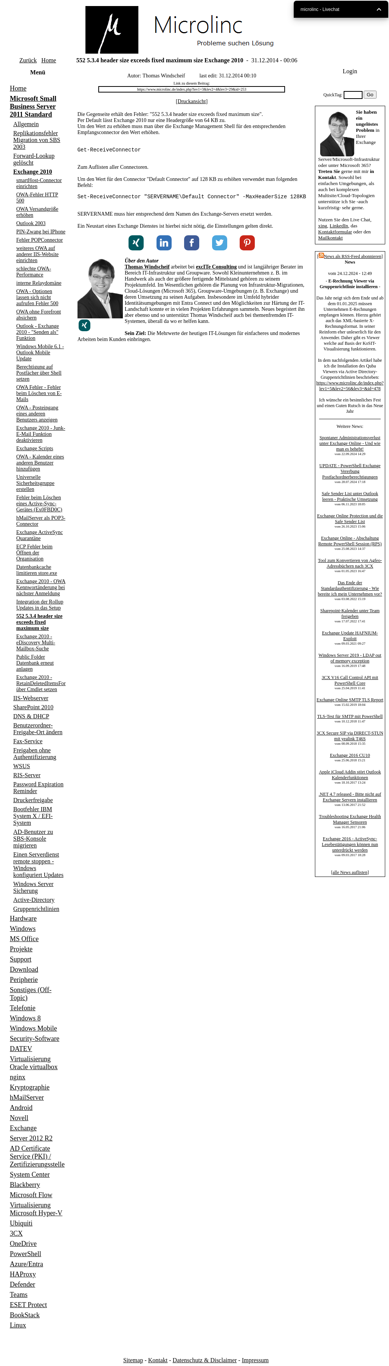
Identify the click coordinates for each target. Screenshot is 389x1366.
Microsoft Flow (31, 1195)
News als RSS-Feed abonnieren (350, 256)
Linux (18, 1325)
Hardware (23, 918)
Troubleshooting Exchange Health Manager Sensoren (350, 819)
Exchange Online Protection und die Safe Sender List (350, 518)
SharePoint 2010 (33, 707)
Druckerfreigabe (33, 800)
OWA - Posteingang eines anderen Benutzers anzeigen (37, 414)
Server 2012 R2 (31, 1138)
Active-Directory (33, 900)
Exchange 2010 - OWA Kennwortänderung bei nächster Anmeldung (40, 587)
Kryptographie (30, 1087)
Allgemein (26, 124)
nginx (17, 1077)
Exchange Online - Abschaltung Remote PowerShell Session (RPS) (350, 541)
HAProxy (23, 1274)
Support (20, 959)
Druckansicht (192, 101)
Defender (22, 1284)
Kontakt (158, 1360)
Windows (23, 928)
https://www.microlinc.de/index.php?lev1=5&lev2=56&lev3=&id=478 (349, 385)
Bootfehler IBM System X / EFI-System (33, 816)
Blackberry (25, 1184)
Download (24, 969)
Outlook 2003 (30, 223)
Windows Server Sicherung (33, 887)
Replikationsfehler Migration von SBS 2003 (36, 140)
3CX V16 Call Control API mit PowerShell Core (350, 680)
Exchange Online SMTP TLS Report (349, 699)
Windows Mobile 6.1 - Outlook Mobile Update (40, 352)
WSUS (21, 766)
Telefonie (23, 1008)
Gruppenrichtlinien (36, 909)
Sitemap (133, 1360)
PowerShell (25, 1254)
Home (48, 60)
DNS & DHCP (31, 716)
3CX (16, 1233)
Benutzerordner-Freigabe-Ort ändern (37, 728)
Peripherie (24, 979)
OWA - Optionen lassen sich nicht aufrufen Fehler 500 (37, 297)
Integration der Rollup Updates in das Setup (39, 605)
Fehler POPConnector (39, 240)
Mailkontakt (330, 238)
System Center (30, 1174)
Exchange (23, 1128)
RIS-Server (26, 775)
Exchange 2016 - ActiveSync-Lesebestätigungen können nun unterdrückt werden (350, 844)
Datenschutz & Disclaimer (205, 1360)
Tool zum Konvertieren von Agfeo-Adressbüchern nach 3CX (350, 563)
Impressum (255, 1360)
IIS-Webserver (30, 698)
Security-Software (34, 1038)
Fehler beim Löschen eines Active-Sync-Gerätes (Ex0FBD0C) (39, 503)
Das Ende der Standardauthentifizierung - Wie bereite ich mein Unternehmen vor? (350, 588)
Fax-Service (27, 741)
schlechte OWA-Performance (33, 272)
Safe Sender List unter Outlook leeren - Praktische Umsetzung (350, 496)
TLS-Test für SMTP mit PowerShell (350, 716)
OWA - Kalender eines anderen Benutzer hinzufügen (40, 463)
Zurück (28, 60)
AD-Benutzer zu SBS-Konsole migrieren (33, 839)
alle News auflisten (350, 872)
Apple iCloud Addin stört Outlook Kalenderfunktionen (350, 774)
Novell (19, 1118)
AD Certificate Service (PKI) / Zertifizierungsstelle (37, 1156)
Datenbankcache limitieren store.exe (36, 570)
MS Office (24, 939)
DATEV (21, 1049)
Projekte (21, 949)
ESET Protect (28, 1305)
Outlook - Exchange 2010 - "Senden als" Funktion (37, 332)
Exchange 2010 (32, 171)
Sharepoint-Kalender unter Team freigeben (350, 613)
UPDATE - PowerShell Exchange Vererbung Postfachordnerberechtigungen (350, 471)
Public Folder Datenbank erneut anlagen (35, 663)
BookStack (25, 1315)
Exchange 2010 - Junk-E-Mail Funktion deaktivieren (40, 434)
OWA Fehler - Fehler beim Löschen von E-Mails (39, 393)
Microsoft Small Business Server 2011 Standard (33, 106)
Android (21, 1107)
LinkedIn (339, 225)
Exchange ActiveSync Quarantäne (39, 535)
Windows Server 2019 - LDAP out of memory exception (350, 658)
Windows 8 (25, 1018)
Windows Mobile (33, 1028)
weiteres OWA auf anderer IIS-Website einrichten (37, 254)
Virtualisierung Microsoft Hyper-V (36, 1209)
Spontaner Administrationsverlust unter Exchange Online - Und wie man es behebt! (350, 443)
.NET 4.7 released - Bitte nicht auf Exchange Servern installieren (350, 797)
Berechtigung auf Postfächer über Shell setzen (39, 373)
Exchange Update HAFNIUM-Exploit (350, 635)
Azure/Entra (26, 1264)
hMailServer (27, 1097)
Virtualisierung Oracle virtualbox (33, 1063)
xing (322, 225)
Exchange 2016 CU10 (350, 755)
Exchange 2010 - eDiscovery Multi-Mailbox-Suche (35, 642)
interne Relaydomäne (38, 283)
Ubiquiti (21, 1223)
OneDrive (23, 1243)
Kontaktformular (335, 232)
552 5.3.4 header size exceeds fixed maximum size (39, 622)
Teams (19, 1294)
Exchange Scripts (34, 448)
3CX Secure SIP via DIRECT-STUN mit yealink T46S (349, 735)
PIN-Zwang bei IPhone (40, 232)
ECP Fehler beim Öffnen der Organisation (34, 553)
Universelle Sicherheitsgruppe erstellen (35, 483)
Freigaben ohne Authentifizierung (34, 753)
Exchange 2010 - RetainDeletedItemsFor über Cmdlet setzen (41, 683)
